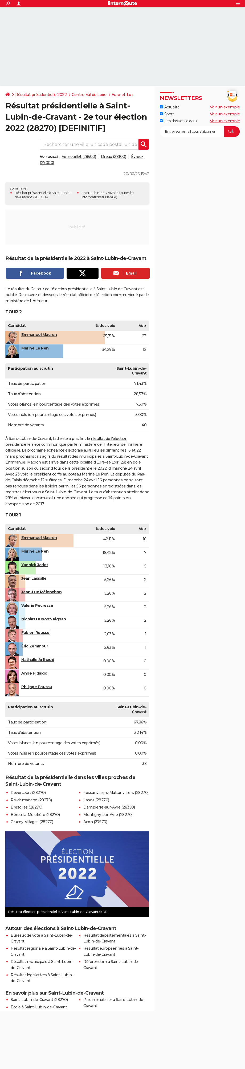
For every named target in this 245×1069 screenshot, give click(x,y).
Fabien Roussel (35, 632)
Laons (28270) (96, 800)
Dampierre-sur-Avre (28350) (109, 807)
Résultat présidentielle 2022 (41, 94)
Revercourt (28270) (28, 792)
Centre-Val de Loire (89, 94)
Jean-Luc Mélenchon (41, 592)
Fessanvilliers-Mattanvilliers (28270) (116, 792)
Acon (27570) (95, 821)
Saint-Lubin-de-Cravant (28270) (39, 999)
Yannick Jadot (34, 564)
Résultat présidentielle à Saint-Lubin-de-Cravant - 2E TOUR (43, 195)
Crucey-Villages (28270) (32, 821)
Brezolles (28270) (26, 807)
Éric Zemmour (34, 646)
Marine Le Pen (35, 348)
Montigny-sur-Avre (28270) (108, 814)
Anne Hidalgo (34, 673)
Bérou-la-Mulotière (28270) (35, 814)
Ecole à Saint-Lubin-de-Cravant (39, 1007)
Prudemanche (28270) (31, 800)
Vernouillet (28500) (79, 156)
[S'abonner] (200, 131)
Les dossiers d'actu (178, 121)
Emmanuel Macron (39, 334)
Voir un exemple (225, 107)
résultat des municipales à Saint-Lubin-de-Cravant (102, 456)
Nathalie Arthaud (37, 659)
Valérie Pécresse (37, 605)
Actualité (169, 107)
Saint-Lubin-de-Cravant (99, 193)
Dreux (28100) (113, 156)
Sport (167, 114)
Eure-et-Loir (123, 94)
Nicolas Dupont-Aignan (43, 619)
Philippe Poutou (36, 686)
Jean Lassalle (34, 578)
